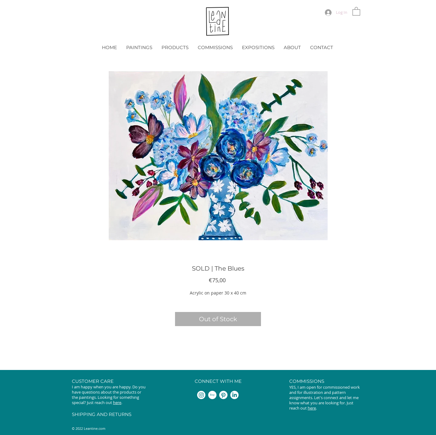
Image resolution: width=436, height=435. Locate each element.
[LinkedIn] (234, 395)
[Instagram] (201, 395)
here (117, 402)
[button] (356, 11)
